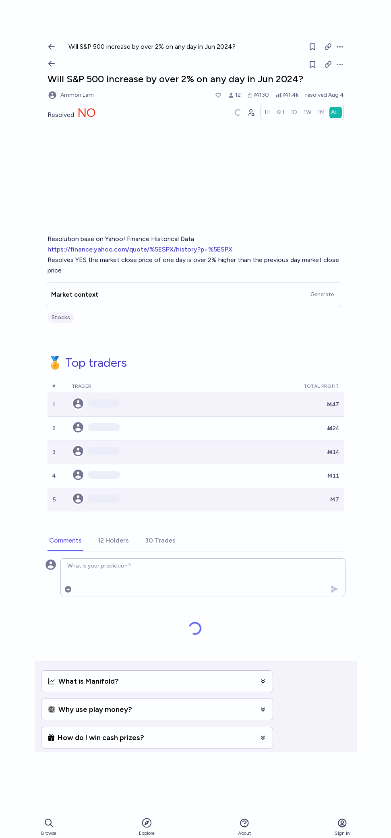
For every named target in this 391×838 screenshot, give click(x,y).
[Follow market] (312, 64)
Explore (147, 826)
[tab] (65, 541)
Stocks (61, 317)
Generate (322, 294)
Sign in (342, 827)
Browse (48, 827)
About (244, 827)
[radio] (267, 112)
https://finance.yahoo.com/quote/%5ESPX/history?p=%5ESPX (140, 249)
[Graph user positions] (251, 112)
